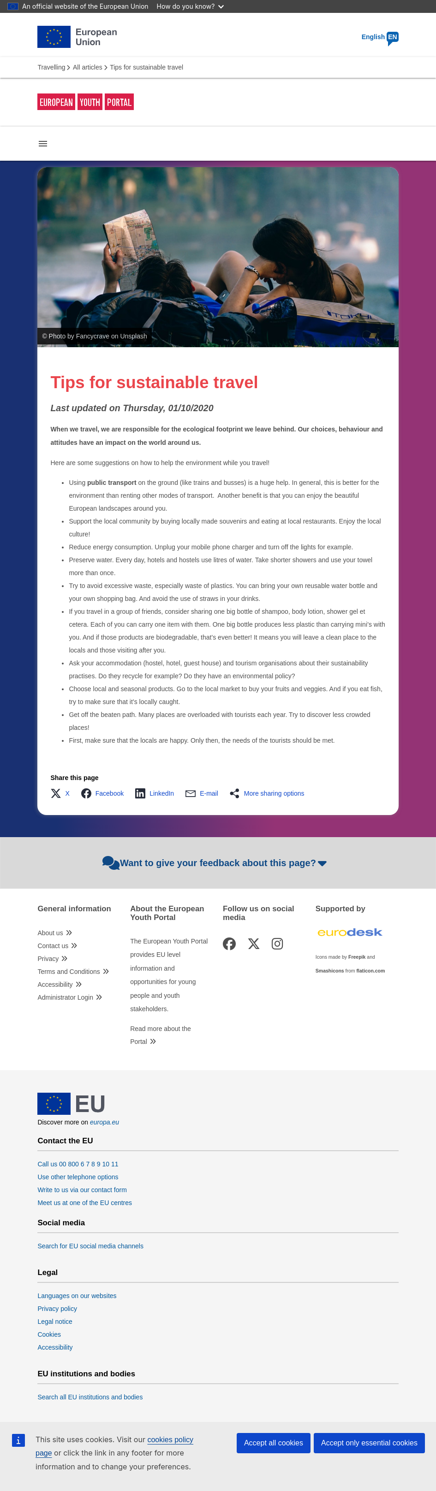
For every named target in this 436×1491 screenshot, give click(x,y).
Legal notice (54, 1321)
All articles (87, 67)
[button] (62, 793)
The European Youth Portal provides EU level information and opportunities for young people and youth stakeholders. (169, 975)
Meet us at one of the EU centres (84, 1202)
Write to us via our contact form (81, 1190)
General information (74, 909)
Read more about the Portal (160, 1035)
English (380, 37)
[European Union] (71, 1112)
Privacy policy (57, 1308)
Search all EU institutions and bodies (90, 1397)
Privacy (48, 958)
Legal (47, 1273)
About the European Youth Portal (167, 913)
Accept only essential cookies (369, 1443)
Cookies (49, 1334)
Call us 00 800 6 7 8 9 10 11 (77, 1164)
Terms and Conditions (68, 971)
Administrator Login (65, 997)
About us (50, 933)
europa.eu (104, 1122)
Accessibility (54, 984)
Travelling (51, 67)
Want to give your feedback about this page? (215, 863)
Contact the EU (65, 1141)
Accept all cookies (273, 1443)
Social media (61, 1223)
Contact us (52, 945)
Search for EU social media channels (90, 1246)
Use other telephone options (77, 1177)
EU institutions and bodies (86, 1374)
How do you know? (190, 6)
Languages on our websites (76, 1295)
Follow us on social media (258, 913)
